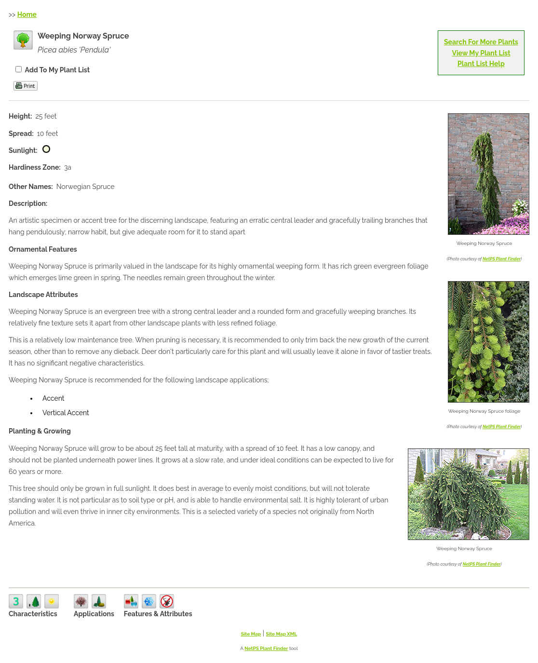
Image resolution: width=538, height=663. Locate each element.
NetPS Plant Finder (502, 259)
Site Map (251, 633)
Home (27, 14)
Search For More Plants (481, 42)
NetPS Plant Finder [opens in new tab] (266, 648)
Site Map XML (281, 633)
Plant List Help (481, 64)
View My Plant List (481, 53)
